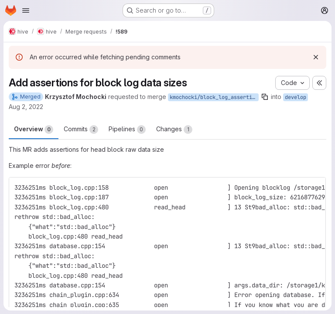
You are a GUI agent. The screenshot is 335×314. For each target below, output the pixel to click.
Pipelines (127, 129)
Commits (81, 129)
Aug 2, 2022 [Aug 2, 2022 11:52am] (26, 106)
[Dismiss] (316, 57)
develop (295, 97)
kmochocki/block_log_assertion (214, 97)
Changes (174, 129)
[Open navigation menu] (26, 10)
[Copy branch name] (265, 97)
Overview (33, 129)
